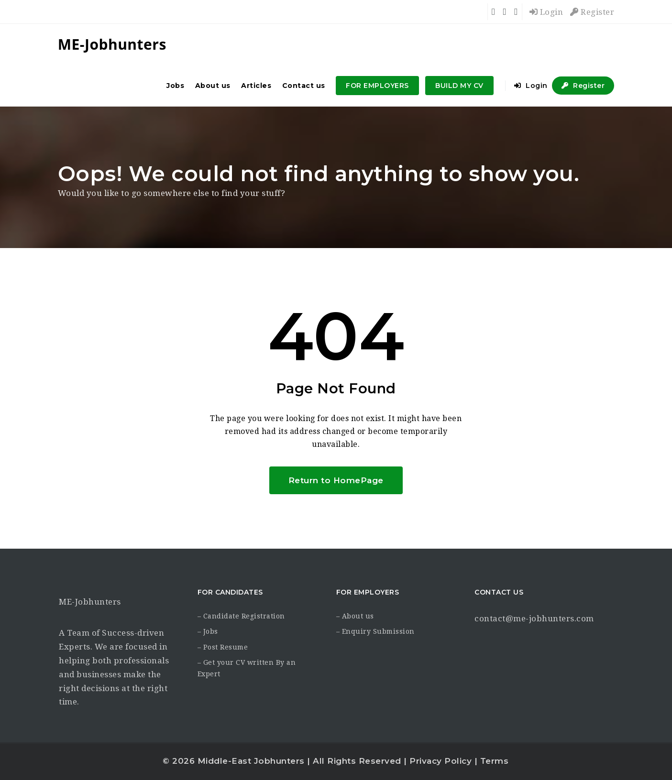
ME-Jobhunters (90, 602)
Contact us (303, 85)
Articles (256, 85)
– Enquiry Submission (375, 631)
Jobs (175, 85)
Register (592, 12)
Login (546, 12)
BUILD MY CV (459, 85)
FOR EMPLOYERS (377, 85)
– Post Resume (223, 647)
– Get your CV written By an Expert (247, 668)
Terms (494, 761)
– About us (355, 616)
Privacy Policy (440, 761)
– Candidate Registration (241, 616)
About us (213, 85)
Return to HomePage (336, 480)
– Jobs (208, 631)
